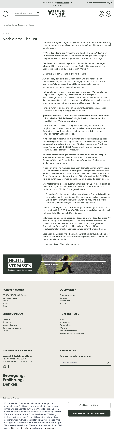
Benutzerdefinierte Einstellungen (89, 413)
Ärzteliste (7, 322)
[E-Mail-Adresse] (73, 264)
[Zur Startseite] (57, 13)
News (14, 25)
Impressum (50, 428)
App (5, 306)
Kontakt (6, 319)
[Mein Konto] (101, 14)
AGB (62, 319)
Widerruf (64, 328)
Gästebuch (65, 300)
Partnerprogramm (68, 330)
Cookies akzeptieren (89, 405)
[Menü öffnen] (5, 14)
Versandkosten (10, 325)
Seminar (63, 298)
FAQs (5, 330)
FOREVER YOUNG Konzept (15, 295)
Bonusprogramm (68, 295)
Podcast (6, 303)
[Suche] (38, 13)
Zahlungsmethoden (12, 328)
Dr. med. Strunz (10, 298)
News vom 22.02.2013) (61, 147)
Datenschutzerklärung (21, 428)
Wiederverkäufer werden (72, 333)
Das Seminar (63, 2)
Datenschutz (65, 325)
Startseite (6, 25)
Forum (63, 303)
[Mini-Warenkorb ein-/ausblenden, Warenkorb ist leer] (108, 14)
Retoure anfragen (11, 398)
